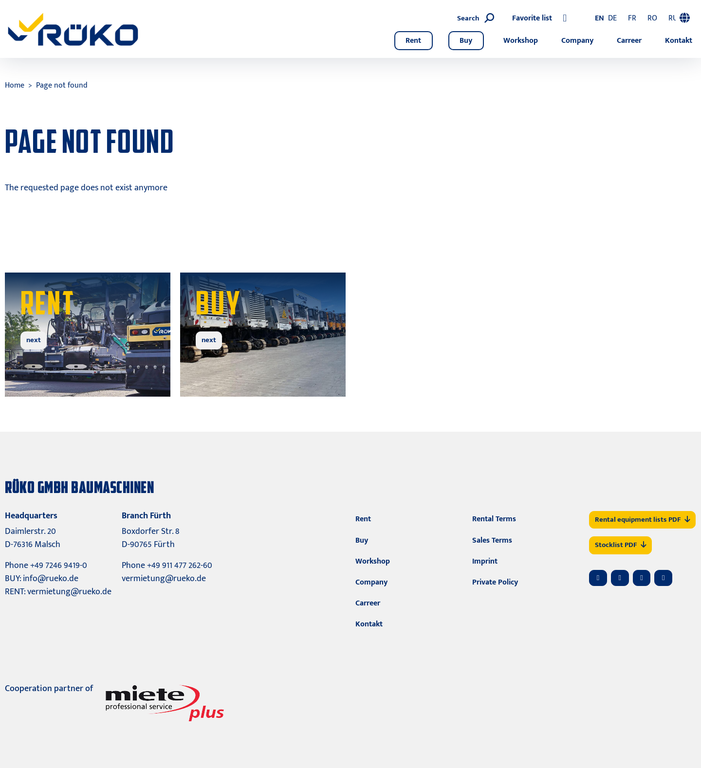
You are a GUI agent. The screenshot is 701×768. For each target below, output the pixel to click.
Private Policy (495, 582)
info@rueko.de (50, 578)
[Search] (545, 19)
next (33, 340)
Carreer (629, 40)
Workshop (520, 40)
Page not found (62, 85)
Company (577, 40)
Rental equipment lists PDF (642, 519)
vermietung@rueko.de (69, 592)
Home (14, 85)
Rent (413, 40)
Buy (466, 40)
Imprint (485, 561)
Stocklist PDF (620, 545)
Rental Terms (494, 519)
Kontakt (678, 40)
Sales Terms (492, 540)
